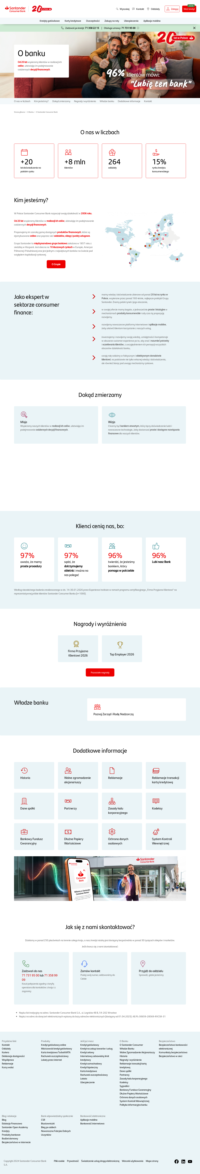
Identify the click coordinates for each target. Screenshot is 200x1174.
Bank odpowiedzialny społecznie (57, 1116)
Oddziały (6, 1048)
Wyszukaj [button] (122, 9)
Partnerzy (124, 1074)
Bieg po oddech (48, 1127)
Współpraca (8, 1059)
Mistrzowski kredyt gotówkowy (56, 1048)
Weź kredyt (189, 9)
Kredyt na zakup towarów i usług (96, 1048)
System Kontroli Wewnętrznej (134, 1101)
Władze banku (107, 101)
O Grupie (56, 264)
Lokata (83, 1078)
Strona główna (19, 111)
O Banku (30, 111)
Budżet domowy (10, 1138)
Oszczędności (93, 20)
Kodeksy (124, 1082)
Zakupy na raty (112, 20)
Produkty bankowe (11, 1134)
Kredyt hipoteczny (89, 1067)
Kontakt (148, 101)
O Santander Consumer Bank (47, 111)
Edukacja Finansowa (12, 1123)
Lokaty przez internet (51, 1059)
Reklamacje (7, 1063)
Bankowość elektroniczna (92, 1116)
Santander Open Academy (15, 1127)
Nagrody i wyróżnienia (85, 101)
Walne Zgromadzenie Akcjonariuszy (137, 1052)
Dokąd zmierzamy (61, 101)
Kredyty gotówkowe (50, 20)
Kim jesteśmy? (41, 101)
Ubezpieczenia (131, 20)
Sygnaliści (124, 1086)
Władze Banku (127, 1048)
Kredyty (6, 1131)
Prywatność (73, 1161)
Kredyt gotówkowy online (53, 1045)
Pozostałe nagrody (100, 672)
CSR (43, 1119)
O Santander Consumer (131, 1045)
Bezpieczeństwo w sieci (170, 1056)
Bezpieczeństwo (167, 1041)
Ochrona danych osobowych (133, 1097)
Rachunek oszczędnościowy (54, 1056)
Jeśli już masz (87, 1041)
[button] (138, 28)
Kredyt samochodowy (91, 1063)
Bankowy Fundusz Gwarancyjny (135, 1089)
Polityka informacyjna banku (133, 1104)
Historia (123, 1056)
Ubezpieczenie (87, 1082)
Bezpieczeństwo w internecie (16, 1142)
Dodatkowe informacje (129, 101)
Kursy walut (8, 1067)
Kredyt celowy (87, 1052)
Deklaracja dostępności (13, 1056)
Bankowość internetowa (92, 1123)
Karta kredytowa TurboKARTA (55, 1052)
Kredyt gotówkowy (89, 1045)
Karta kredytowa (88, 1071)
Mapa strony (152, 1161)
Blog (4, 1119)
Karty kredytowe (73, 20)
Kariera (5, 1052)
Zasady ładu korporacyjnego (133, 1078)
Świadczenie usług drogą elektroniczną (100, 1161)
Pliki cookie (59, 1161)
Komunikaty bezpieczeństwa (173, 1052)
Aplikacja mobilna (151, 20)
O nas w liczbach (22, 101)
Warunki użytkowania (132, 1161)
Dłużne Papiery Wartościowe (134, 1093)
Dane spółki (125, 1071)
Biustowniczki (48, 1123)
